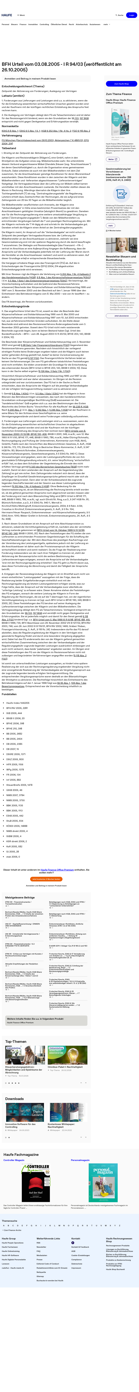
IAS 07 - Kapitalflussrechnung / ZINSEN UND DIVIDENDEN (22, 925)
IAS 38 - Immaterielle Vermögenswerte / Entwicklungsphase (22, 935)
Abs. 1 (31, 410)
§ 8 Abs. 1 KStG (20, 393)
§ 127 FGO (33, 358)
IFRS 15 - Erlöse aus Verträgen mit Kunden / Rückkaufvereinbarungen (24, 955)
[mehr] (107, 24)
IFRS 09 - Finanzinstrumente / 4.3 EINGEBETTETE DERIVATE (19, 945)
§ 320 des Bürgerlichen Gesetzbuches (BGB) (53, 466)
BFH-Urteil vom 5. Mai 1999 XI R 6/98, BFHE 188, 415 (61, 619)
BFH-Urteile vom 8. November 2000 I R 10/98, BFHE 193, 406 (44, 432)
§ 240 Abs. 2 (14, 410)
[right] (85, 1082)
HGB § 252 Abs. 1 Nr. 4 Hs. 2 (56, 130)
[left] (81, 1082)
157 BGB (84, 118)
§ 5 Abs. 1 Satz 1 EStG (47, 393)
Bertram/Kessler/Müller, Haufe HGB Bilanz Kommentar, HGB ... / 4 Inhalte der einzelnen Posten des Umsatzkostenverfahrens (24, 914)
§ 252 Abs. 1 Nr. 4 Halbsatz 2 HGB (30, 486)
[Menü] (21, 15)
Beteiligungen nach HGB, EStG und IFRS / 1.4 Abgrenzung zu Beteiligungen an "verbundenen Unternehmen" (67, 904)
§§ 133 (75, 118)
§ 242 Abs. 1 (42, 410)
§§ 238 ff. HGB (80, 406)
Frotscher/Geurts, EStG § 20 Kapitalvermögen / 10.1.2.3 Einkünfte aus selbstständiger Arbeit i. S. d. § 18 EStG (67, 981)
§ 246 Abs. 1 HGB (58, 410)
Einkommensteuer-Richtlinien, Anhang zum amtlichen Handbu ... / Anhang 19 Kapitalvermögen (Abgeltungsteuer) (67, 936)
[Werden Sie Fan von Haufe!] (72, 1242)
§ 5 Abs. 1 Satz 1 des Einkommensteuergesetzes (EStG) (37, 280)
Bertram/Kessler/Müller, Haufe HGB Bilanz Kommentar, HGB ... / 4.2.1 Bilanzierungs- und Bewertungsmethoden (23, 997)
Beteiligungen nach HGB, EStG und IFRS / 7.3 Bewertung (67, 915)
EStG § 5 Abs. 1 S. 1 (29, 130)
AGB (111, 289)
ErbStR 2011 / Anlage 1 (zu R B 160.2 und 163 (68, 946)
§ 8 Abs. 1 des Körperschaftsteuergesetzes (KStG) (64, 277)
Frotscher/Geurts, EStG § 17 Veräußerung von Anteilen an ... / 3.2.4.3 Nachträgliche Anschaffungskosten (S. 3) (67, 955)
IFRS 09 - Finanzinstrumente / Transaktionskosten (18, 903)
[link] (5, 24)
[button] (131, 15)
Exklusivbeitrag (13, 1048)
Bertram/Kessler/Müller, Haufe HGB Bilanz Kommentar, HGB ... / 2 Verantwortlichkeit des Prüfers (23, 986)
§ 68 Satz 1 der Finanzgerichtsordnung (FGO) (45, 345)
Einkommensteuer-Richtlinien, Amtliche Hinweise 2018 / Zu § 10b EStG (66, 925)
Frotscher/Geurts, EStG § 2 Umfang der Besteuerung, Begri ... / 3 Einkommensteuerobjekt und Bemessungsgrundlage (66, 968)
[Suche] (119, 15)
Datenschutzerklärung (118, 294)
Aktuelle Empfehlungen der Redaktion (21, 964)
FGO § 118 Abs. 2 (81, 130)
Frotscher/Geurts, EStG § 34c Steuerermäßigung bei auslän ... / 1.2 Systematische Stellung (64, 1005)
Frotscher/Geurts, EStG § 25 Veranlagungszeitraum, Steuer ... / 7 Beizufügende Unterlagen (64, 993)
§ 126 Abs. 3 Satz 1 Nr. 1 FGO (54, 371)
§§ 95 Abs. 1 (63, 683)
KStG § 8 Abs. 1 (10, 130)
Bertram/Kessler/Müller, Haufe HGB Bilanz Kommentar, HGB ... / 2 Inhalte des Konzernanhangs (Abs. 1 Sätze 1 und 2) (23, 974)
